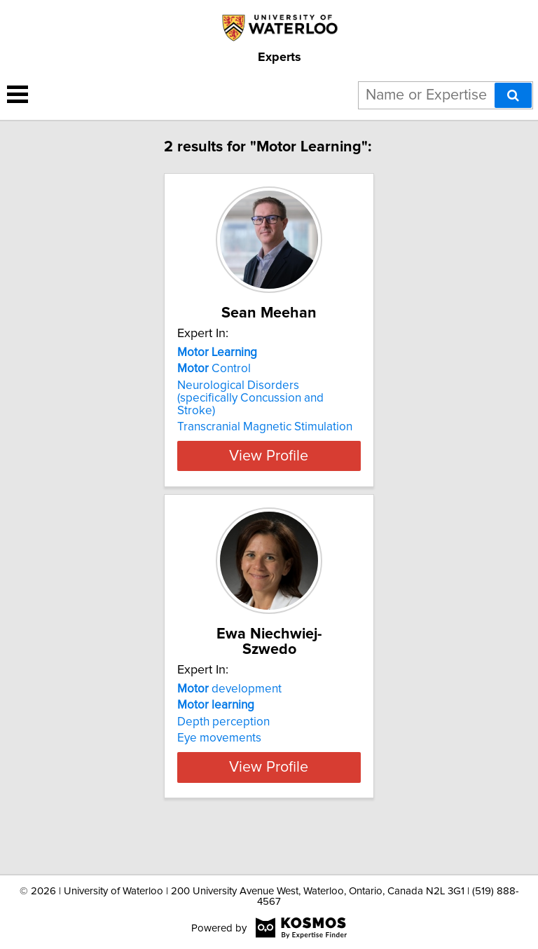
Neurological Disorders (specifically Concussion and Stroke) (250, 413)
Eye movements (219, 753)
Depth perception (223, 737)
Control (214, 384)
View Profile (268, 471)
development (229, 704)
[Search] (513, 95)
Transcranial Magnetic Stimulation (264, 442)
